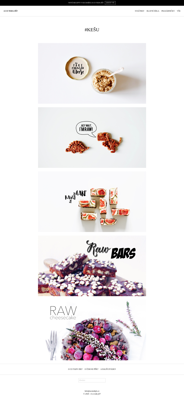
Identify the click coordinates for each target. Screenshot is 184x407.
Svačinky (139, 11)
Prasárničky (168, 11)
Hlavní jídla (153, 11)
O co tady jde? (75, 369)
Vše (178, 11)
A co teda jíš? (11, 11)
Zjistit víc (110, 3)
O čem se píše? (91, 369)
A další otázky (108, 369)
